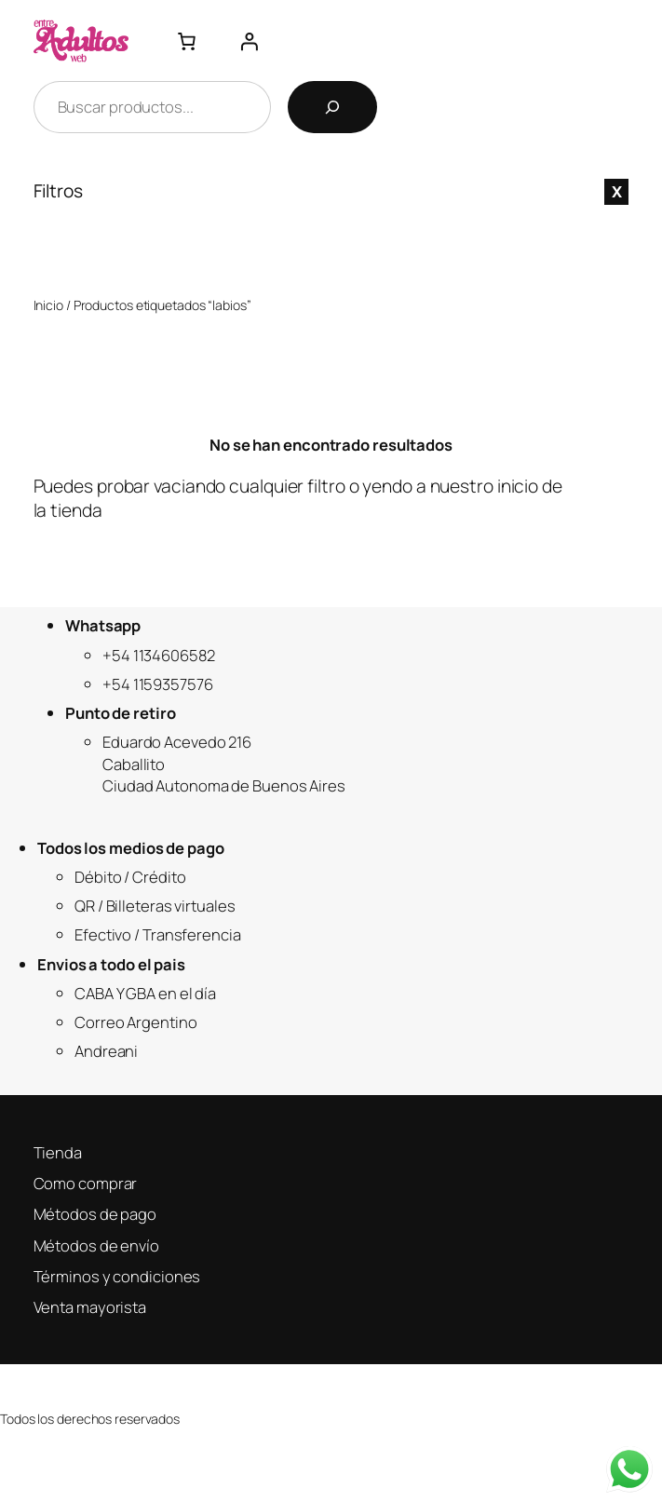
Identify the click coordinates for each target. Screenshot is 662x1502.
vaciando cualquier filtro (249, 486)
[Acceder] (248, 41)
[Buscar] (332, 107)
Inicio (48, 305)
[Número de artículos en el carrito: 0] (186, 41)
